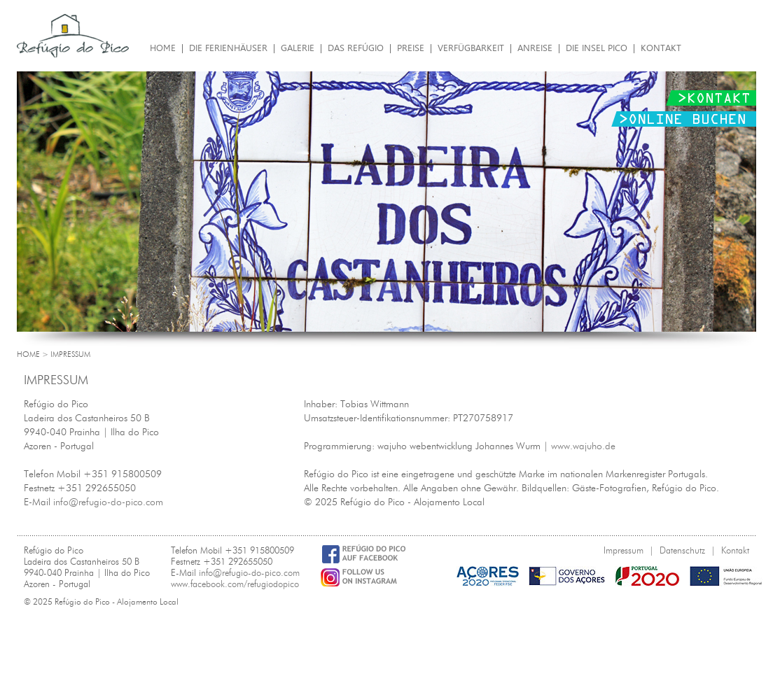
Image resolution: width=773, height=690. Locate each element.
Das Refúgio (356, 48)
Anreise (534, 48)
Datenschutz (682, 550)
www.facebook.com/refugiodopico (235, 583)
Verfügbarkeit (471, 48)
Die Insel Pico (596, 48)
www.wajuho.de (583, 446)
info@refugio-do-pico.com (108, 502)
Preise (410, 48)
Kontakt (661, 48)
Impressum (623, 550)
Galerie (297, 48)
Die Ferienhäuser (228, 48)
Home (163, 48)
